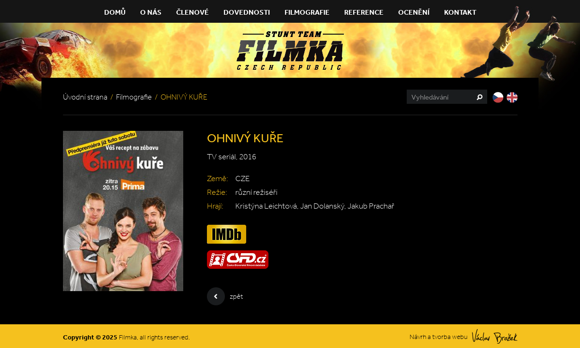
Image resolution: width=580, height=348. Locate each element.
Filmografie (307, 12)
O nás (150, 12)
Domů (114, 12)
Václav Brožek (495, 336)
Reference (364, 12)
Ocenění (413, 12)
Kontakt (460, 12)
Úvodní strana (85, 96)
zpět (225, 296)
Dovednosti (246, 12)
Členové (192, 12)
